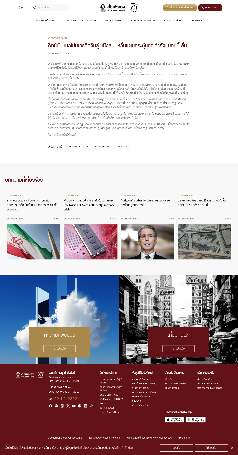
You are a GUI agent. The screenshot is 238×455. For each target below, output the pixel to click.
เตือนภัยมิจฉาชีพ (140, 405)
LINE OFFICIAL (102, 147)
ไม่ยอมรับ (211, 448)
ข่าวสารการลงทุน (140, 388)
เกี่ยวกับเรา (170, 379)
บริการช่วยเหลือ (205, 373)
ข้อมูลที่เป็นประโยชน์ (142, 373)
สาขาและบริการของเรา (208, 383)
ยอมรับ (176, 448)
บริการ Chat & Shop (110, 412)
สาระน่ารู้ (136, 401)
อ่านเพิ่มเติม (59, 348)
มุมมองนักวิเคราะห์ (141, 379)
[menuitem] (20, 7)
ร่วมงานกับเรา (172, 388)
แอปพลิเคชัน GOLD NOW (111, 399)
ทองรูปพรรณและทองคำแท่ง (81, 20)
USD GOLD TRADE (109, 395)
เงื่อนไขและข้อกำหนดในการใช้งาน (105, 438)
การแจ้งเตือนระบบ (141, 396)
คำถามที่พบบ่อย (204, 379)
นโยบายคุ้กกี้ (184, 438)
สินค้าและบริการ (108, 373)
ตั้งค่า (131, 448)
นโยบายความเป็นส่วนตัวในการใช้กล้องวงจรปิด (149, 438)
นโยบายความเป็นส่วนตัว (95, 448)
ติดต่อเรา (197, 20)
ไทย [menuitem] (21, 7)
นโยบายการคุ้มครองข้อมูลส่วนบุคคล (65, 438)
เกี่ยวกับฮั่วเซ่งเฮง (173, 20)
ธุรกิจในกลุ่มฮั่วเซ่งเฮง (175, 383)
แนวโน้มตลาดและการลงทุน (144, 383)
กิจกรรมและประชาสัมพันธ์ (144, 392)
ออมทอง (104, 403)
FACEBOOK (74, 147)
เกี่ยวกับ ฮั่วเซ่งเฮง (174, 373)
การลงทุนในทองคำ (46, 20)
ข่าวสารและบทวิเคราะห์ (143, 20)
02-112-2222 (65, 399)
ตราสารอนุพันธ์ (113, 20)
